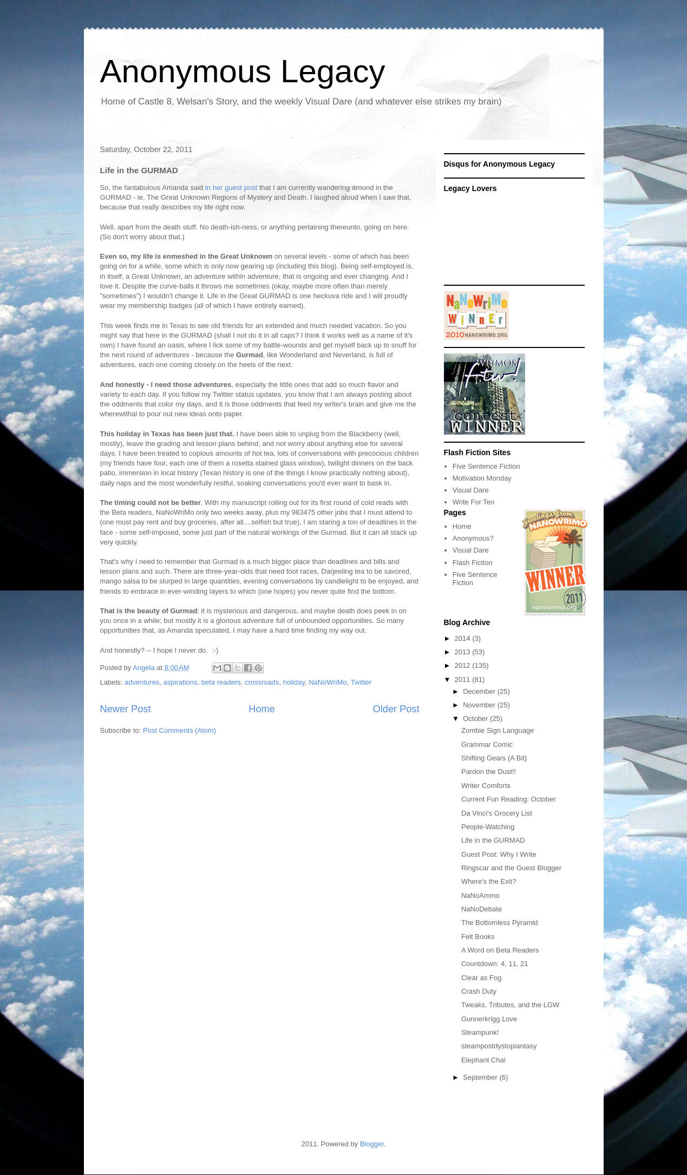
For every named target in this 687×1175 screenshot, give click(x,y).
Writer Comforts (486, 786)
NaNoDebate (481, 909)
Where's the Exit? (488, 881)
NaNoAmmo (480, 895)
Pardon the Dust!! (488, 771)
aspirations (180, 682)
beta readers (221, 682)
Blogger (372, 1144)
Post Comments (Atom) (179, 730)
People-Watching (488, 827)
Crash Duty (478, 991)
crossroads (262, 682)
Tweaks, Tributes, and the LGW (510, 1005)
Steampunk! (480, 1032)
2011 (464, 679)
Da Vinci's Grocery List (496, 813)
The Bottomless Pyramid (499, 922)
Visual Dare (471, 490)
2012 (464, 665)
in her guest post (231, 187)
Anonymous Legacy (242, 71)
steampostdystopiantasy (498, 1046)
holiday (294, 682)
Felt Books (477, 937)
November (480, 705)
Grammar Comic (487, 744)
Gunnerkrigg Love (489, 1019)
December (480, 691)
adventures (142, 682)
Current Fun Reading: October (508, 799)
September (481, 1077)
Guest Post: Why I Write (498, 854)
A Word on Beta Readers (500, 950)
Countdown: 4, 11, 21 (494, 964)
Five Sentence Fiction (486, 466)
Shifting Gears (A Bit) (494, 758)
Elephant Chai (483, 1060)
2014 (464, 638)
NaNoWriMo (328, 682)
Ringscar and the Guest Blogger (511, 868)
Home (261, 709)
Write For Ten (474, 502)
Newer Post (125, 709)
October (476, 718)
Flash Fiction (473, 563)
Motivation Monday (482, 478)
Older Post (396, 709)
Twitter (361, 682)
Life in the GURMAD (493, 840)
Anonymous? (473, 538)
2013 (464, 652)
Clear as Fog (481, 978)
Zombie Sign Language (497, 730)
